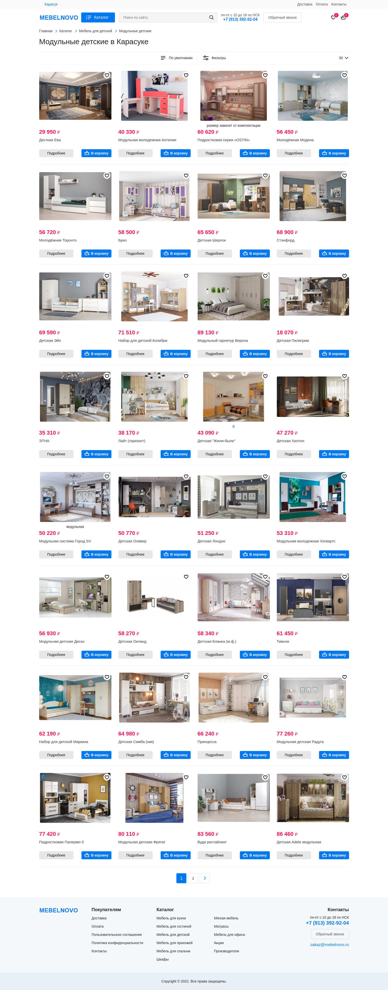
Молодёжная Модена (295, 140)
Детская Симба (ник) (136, 742)
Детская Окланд (132, 641)
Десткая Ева (50, 140)
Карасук (51, 4)
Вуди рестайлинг (212, 842)
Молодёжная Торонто (58, 240)
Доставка (304, 4)
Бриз (122, 240)
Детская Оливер (132, 541)
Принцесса (207, 742)
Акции (219, 943)
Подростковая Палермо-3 (61, 842)
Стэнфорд (286, 240)
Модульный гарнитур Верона (223, 340)
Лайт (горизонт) (131, 441)
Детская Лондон (212, 541)
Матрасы (221, 926)
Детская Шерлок (212, 240)
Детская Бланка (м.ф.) (217, 641)
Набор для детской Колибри (142, 340)
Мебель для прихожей (175, 943)
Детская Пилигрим (293, 340)
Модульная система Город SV (65, 541)
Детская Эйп (50, 340)
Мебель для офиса (229, 935)
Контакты (338, 4)
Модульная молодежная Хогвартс (306, 541)
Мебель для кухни (171, 918)
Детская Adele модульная (299, 842)
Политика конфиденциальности (117, 943)
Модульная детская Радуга (300, 742)
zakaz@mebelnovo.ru (329, 945)
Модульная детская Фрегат (142, 842)
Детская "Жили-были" (216, 441)
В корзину (100, 153)
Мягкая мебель (226, 918)
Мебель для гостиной (174, 926)
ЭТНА (44, 441)
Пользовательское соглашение (117, 935)
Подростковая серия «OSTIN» (224, 140)
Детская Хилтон (290, 441)
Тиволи (283, 641)
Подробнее (56, 153)
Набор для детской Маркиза (63, 742)
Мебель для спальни (173, 951)
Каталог (101, 17)
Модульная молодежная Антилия (147, 140)
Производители (226, 951)
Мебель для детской (173, 935)
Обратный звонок (282, 17)
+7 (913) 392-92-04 (240, 19)
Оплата (322, 4)
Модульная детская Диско (62, 641)
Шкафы (163, 959)
